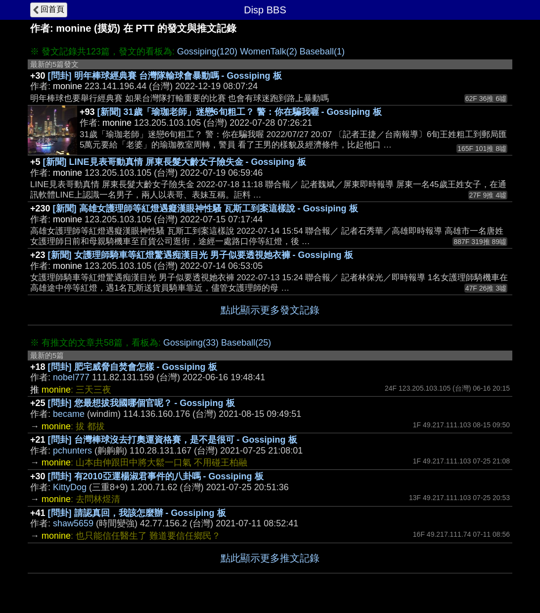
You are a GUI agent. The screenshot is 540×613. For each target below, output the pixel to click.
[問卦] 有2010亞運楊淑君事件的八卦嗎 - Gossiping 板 (156, 476)
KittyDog (70, 487)
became (69, 414)
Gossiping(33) (191, 343)
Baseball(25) (246, 343)
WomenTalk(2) (268, 51)
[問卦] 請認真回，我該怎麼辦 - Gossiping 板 (137, 513)
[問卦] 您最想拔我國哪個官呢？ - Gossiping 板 (141, 403)
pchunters (72, 451)
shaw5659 (73, 523)
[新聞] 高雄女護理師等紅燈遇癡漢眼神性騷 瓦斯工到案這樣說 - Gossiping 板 (205, 208)
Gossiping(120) (207, 51)
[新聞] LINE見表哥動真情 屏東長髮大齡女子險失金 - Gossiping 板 (174, 162)
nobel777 (71, 377)
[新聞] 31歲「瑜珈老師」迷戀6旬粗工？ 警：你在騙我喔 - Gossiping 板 (239, 112)
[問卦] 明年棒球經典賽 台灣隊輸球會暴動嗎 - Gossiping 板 (165, 76)
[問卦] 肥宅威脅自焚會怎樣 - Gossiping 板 (132, 367)
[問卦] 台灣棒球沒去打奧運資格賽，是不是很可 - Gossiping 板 (172, 440)
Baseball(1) (322, 51)
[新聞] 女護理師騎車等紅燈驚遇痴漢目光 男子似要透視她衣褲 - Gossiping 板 (200, 255)
